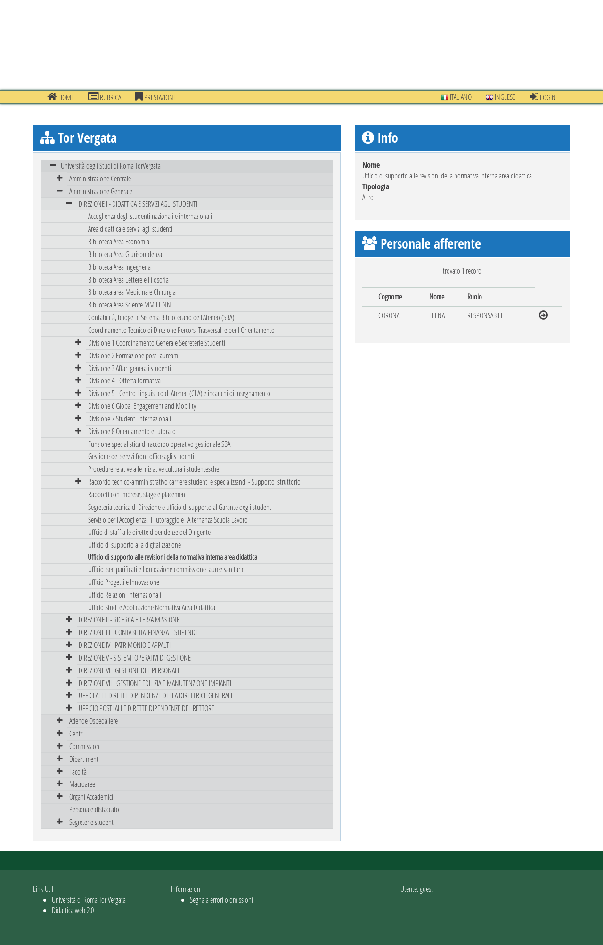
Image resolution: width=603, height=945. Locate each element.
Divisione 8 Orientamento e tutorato (132, 431)
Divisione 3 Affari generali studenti (129, 368)
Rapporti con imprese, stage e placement (137, 494)
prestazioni (155, 97)
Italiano (456, 97)
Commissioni (85, 746)
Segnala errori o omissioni (221, 900)
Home (60, 97)
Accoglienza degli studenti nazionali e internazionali (150, 216)
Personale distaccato (94, 809)
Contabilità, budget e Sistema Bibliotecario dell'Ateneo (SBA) (161, 317)
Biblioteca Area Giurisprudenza (125, 254)
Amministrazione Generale (100, 191)
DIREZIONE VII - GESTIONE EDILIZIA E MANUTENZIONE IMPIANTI (155, 683)
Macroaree (82, 784)
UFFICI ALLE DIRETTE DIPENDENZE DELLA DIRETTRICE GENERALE (156, 695)
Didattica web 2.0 (73, 910)
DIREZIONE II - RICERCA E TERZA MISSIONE (129, 619)
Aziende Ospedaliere (93, 721)
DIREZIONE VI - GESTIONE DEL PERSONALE (129, 670)
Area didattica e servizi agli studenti (130, 229)
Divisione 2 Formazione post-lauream (133, 355)
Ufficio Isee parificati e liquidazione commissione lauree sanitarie (166, 569)
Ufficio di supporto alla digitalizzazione (134, 544)
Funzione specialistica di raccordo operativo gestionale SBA (159, 444)
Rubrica (104, 97)
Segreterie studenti (92, 822)
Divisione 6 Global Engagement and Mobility (142, 406)
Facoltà (78, 771)
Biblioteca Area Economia (118, 241)
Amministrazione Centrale (100, 178)
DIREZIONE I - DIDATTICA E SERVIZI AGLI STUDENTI (138, 204)
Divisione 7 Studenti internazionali (129, 418)
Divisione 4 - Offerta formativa (124, 380)
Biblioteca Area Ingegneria (119, 267)
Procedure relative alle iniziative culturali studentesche (153, 469)
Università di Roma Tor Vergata (89, 900)
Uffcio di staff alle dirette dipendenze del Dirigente (149, 532)
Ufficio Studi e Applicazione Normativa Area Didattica (151, 607)
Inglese (500, 97)
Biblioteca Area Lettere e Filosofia (128, 279)
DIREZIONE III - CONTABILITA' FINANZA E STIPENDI (138, 632)
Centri (76, 733)
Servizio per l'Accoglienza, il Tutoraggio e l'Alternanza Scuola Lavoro (168, 520)
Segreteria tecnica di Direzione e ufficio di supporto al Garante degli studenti (180, 507)
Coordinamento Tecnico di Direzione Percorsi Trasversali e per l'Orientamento (181, 330)
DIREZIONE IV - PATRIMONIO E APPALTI (125, 645)
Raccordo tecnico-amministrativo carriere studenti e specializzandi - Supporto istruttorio (194, 481)
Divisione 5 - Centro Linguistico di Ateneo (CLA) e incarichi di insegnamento (179, 393)
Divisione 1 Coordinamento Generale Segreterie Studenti (156, 342)
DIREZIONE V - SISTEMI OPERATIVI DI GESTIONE (135, 657)
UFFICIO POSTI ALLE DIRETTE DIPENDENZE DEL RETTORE (146, 708)
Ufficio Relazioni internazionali (124, 594)
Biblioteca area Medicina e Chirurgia (132, 292)
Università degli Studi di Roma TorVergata (111, 165)
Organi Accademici (91, 796)
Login (543, 97)
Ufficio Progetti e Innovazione (123, 582)
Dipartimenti (84, 759)
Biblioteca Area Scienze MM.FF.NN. (130, 304)
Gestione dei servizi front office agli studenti (141, 456)
